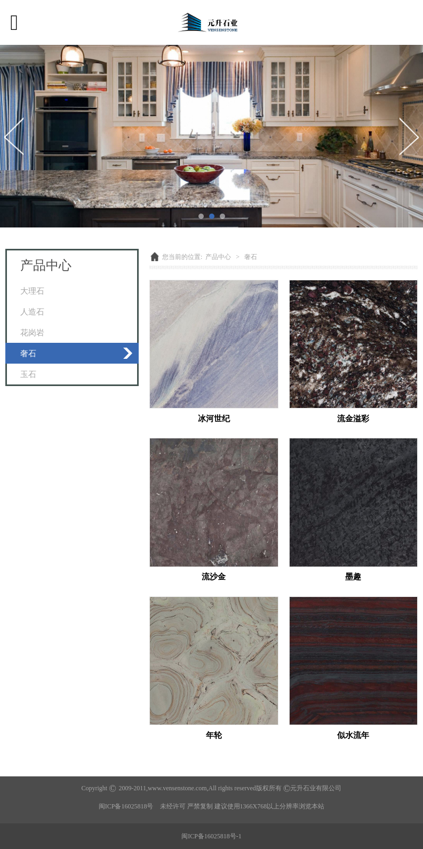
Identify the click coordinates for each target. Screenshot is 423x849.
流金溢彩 (353, 418)
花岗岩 (32, 332)
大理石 (32, 290)
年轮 (214, 735)
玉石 (28, 374)
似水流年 (353, 735)
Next (408, 136)
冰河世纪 (214, 418)
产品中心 (218, 257)
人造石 (32, 311)
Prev (14, 136)
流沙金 (214, 576)
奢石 (28, 353)
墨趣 (353, 576)
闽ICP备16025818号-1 (211, 836)
